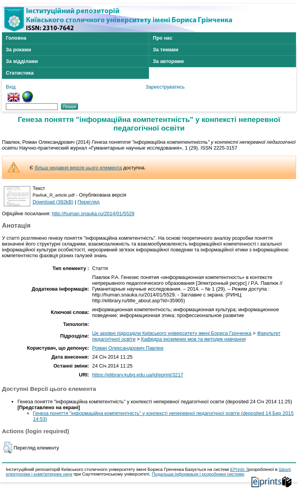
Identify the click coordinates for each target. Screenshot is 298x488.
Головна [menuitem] (16, 38)
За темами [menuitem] (165, 49)
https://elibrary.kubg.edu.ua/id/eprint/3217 (138, 375)
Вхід (11, 87)
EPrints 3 (239, 469)
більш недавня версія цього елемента (78, 168)
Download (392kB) (53, 202)
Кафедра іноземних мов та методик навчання (193, 339)
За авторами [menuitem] (168, 61)
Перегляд (89, 202)
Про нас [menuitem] (162, 38)
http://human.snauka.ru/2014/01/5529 (93, 213)
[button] (7, 447)
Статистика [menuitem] (20, 73)
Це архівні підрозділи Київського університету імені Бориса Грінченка (171, 333)
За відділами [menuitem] (22, 61)
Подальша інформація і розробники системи (198, 474)
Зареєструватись (165, 87)
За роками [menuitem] (18, 49)
